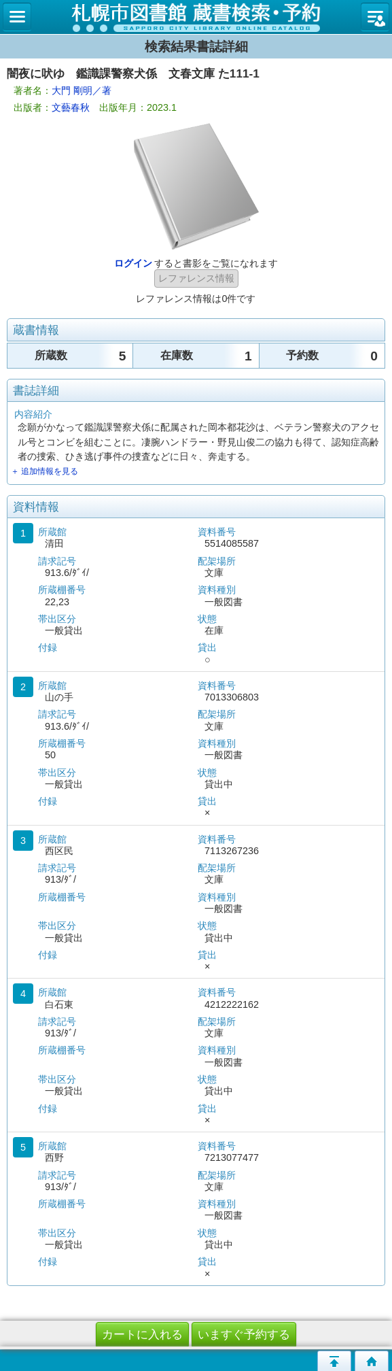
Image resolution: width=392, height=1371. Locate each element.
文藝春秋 (71, 107)
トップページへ (372, 1361)
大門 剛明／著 (81, 90)
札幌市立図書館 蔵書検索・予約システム (196, 17)
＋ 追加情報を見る (44, 471)
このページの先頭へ (334, 1361)
